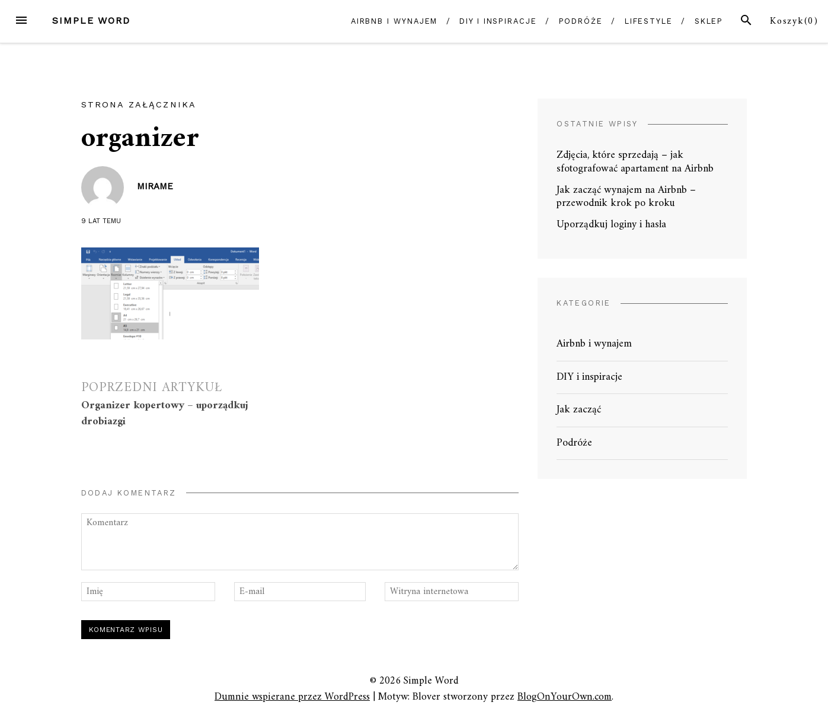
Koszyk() (794, 21)
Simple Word (91, 20)
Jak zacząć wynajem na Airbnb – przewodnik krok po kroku (626, 197)
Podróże (581, 21)
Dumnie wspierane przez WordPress (292, 697)
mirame (155, 186)
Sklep (709, 21)
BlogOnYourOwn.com (564, 697)
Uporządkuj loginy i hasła (611, 224)
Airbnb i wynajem (394, 21)
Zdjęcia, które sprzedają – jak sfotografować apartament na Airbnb (635, 162)
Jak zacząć (579, 410)
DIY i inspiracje (498, 21)
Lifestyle (649, 21)
